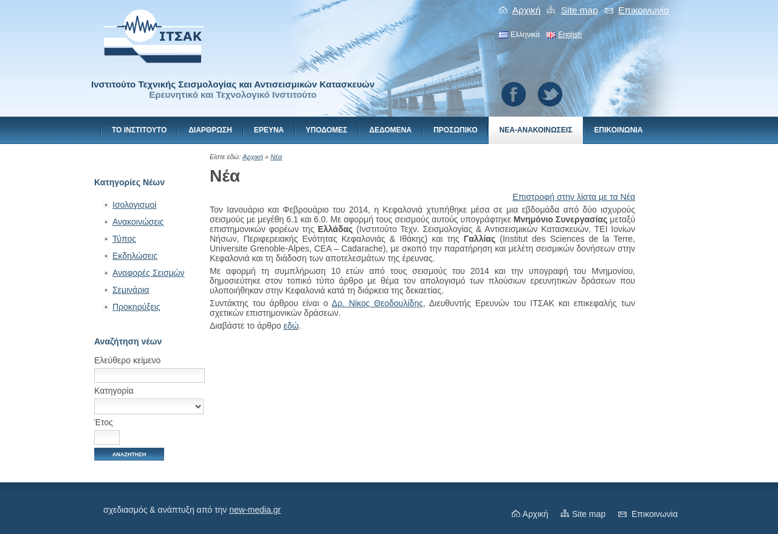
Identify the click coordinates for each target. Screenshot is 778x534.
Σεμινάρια (130, 290)
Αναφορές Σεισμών (148, 273)
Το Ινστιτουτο (139, 130)
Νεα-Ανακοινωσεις (535, 130)
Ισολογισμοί (134, 205)
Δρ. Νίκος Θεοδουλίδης (377, 303)
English (570, 34)
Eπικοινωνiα (643, 10)
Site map (579, 10)
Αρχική (526, 10)
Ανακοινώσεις (138, 222)
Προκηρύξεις (136, 307)
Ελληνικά (525, 34)
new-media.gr (255, 510)
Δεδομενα (391, 130)
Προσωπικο (455, 130)
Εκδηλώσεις (134, 256)
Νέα (276, 156)
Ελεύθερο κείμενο (127, 360)
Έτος (103, 422)
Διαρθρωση (210, 130)
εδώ (291, 325)
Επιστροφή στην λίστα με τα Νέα (573, 197)
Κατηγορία (114, 390)
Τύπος (124, 239)
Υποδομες (327, 130)
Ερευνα (269, 130)
